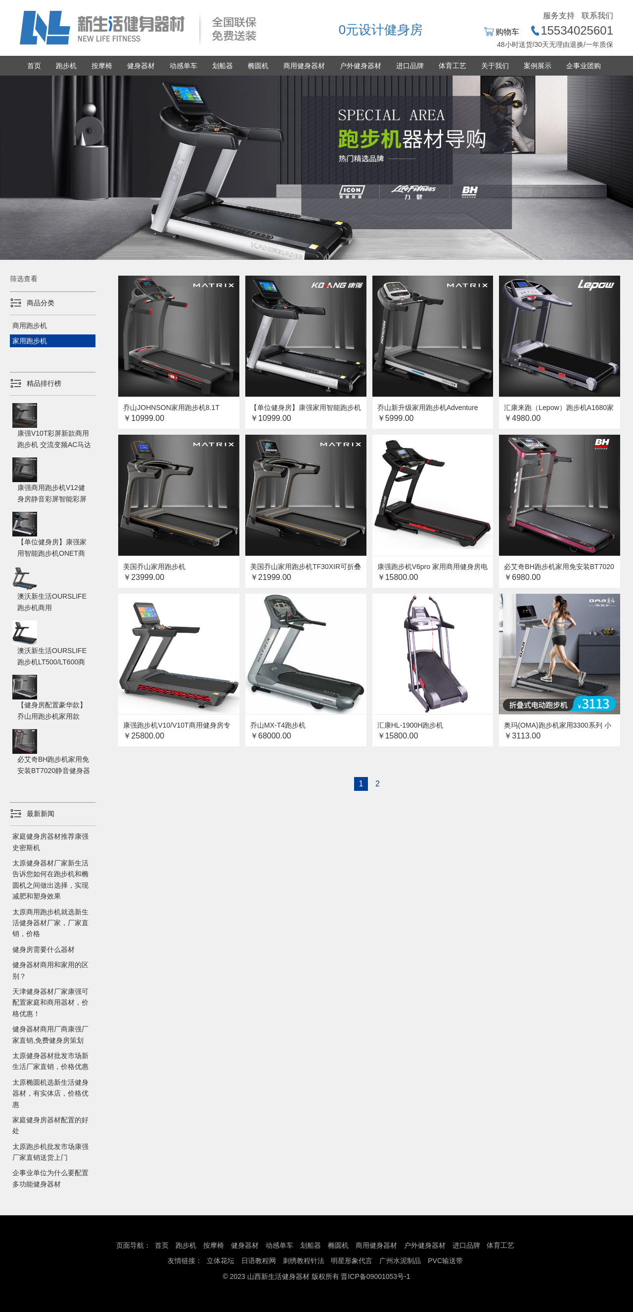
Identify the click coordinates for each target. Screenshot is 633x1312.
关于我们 (495, 66)
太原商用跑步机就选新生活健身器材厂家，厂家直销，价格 (50, 923)
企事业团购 (583, 66)
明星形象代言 (351, 1261)
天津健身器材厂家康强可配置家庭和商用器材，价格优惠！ (50, 1002)
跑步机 (66, 66)
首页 (34, 66)
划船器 (222, 66)
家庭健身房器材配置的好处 (50, 1125)
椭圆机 (258, 66)
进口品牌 (410, 66)
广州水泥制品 (400, 1261)
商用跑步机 (29, 325)
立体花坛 (220, 1261)
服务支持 (559, 15)
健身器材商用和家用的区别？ (50, 970)
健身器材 (141, 66)
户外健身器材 (360, 66)
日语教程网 (259, 1261)
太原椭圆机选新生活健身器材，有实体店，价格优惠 (50, 1093)
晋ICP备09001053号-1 (375, 1276)
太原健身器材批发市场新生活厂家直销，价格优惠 (50, 1061)
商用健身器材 (304, 66)
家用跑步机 (29, 341)
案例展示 (537, 66)
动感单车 (183, 66)
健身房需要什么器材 (43, 949)
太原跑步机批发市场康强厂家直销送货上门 (50, 1152)
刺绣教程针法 (303, 1261)
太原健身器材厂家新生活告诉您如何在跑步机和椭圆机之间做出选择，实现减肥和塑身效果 (50, 879)
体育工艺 (452, 66)
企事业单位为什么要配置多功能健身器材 (50, 1178)
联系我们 (597, 15)
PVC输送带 (445, 1261)
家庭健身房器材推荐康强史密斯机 (50, 841)
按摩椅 (101, 66)
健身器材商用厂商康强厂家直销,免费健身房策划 (50, 1034)
